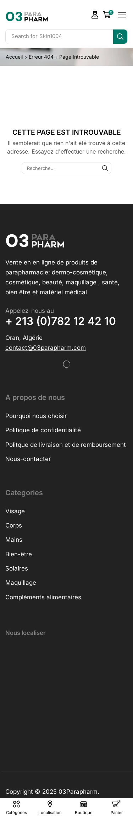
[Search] (120, 37)
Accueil (14, 57)
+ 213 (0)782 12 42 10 (60, 321)
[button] (95, 15)
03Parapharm (78, 791)
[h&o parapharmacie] (66, 696)
